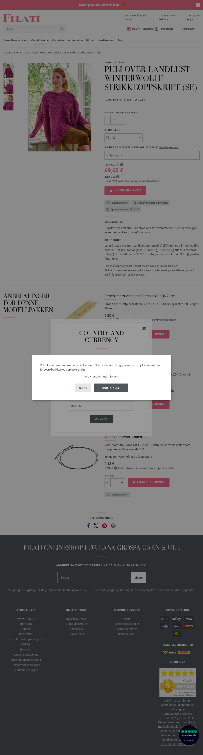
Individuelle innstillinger (101, 376)
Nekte (83, 387)
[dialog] (101, 377)
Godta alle (111, 387)
